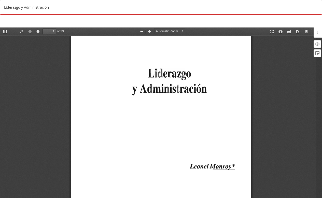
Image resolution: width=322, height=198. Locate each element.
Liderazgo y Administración (26, 7)
